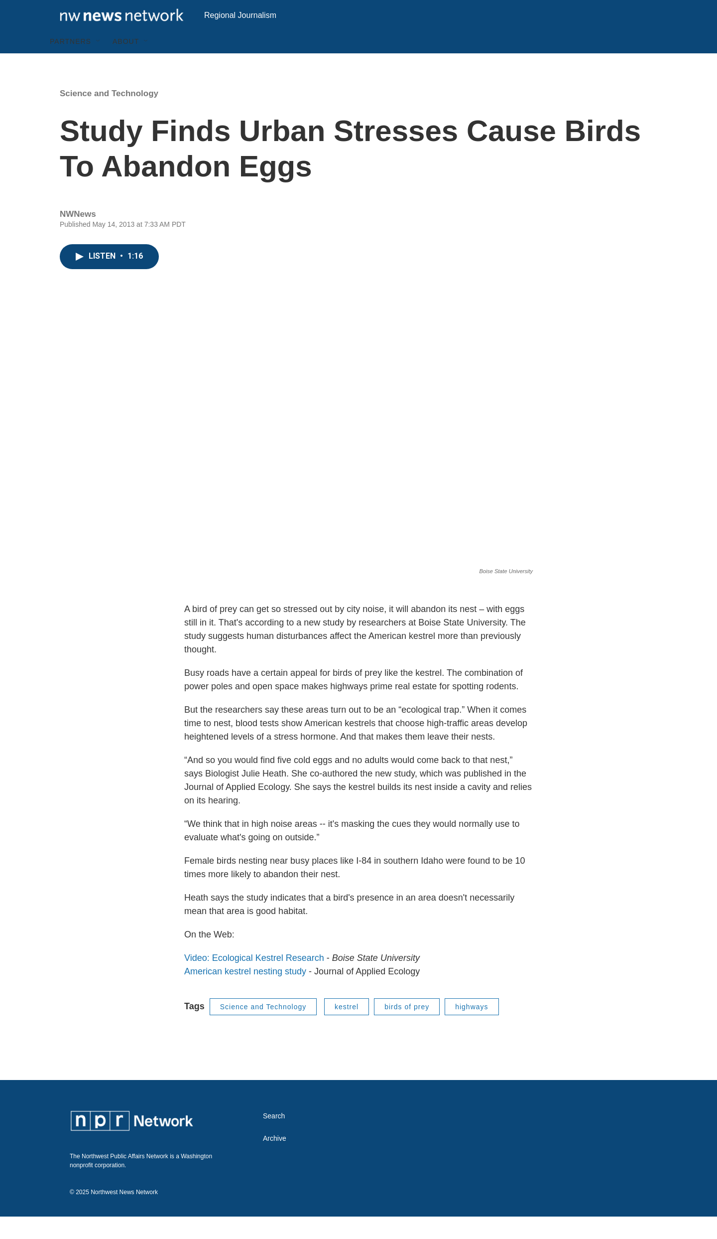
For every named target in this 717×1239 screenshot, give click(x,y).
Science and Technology (109, 116)
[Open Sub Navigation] (99, 64)
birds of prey (406, 1029)
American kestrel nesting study (245, 994)
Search (274, 1138)
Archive (274, 1161)
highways (471, 1029)
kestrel (346, 1029)
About (126, 64)
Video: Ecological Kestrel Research (254, 980)
